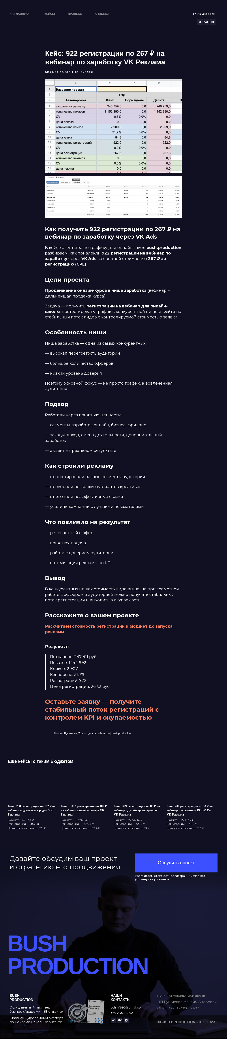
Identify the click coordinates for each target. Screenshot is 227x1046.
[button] (176, 870)
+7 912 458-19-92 (125, 1020)
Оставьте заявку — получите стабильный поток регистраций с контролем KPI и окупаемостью (102, 713)
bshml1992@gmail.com (130, 1014)
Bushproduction (21, 1005)
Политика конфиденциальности (185, 1002)
